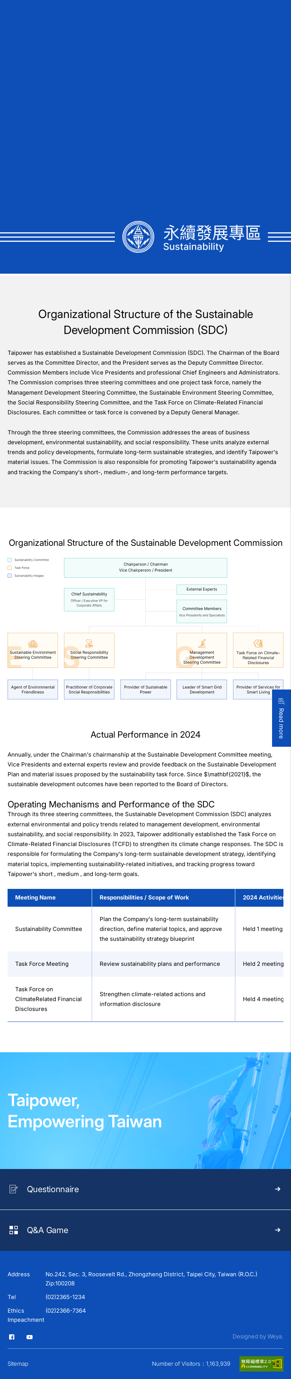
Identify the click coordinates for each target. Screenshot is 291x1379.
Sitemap (18, 1363)
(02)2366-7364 (65, 1310)
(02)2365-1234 (65, 1297)
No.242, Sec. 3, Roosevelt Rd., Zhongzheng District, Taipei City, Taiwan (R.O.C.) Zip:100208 (151, 1279)
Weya (275, 1336)
